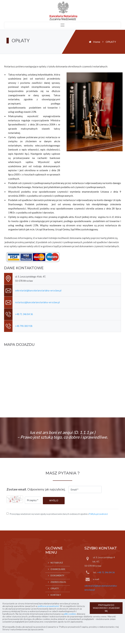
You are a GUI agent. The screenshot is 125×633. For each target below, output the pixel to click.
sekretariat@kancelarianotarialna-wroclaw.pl (38, 290)
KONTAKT (55, 595)
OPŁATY (54, 588)
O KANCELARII (57, 569)
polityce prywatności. (48, 606)
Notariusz (56, 562)
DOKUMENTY (57, 575)
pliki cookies (70, 613)
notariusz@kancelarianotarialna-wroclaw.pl (37, 302)
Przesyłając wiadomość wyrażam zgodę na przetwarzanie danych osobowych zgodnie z (59, 514)
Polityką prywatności (98, 514)
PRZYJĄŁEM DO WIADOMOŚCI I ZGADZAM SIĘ (106, 608)
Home (96, 41)
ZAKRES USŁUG (58, 582)
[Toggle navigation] (62, 25)
